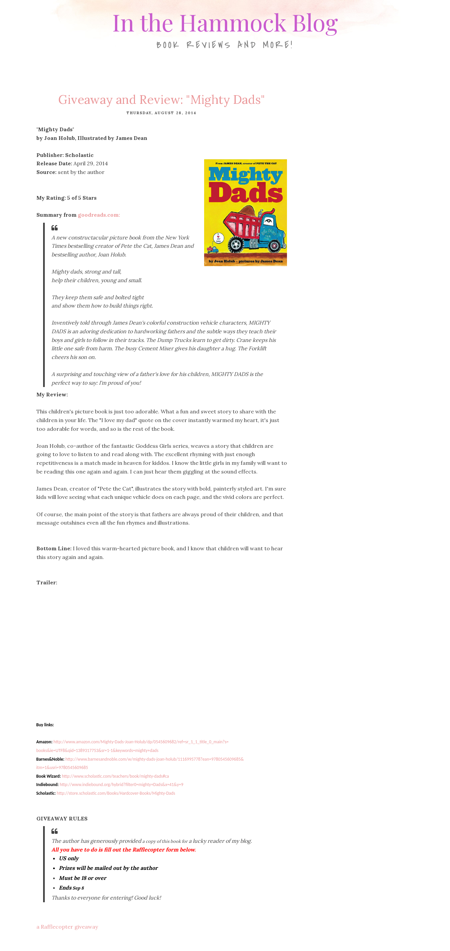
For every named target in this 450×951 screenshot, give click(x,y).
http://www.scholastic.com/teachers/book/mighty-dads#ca (115, 776)
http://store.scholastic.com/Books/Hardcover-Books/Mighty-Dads (116, 793)
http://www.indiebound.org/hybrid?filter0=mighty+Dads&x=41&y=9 (121, 784)
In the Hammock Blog (225, 21)
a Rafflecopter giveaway (67, 926)
